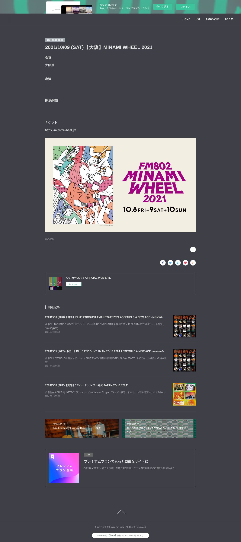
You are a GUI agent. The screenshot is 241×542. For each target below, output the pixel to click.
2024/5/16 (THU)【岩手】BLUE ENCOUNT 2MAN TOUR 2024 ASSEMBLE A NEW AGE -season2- (104, 317)
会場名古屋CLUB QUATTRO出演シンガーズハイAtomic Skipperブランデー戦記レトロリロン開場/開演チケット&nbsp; (105, 392)
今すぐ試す (162, 6)
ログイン (185, 6)
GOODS (229, 19)
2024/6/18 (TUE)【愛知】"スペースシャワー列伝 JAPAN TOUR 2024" (86, 385)
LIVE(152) (49, 239)
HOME (186, 19)
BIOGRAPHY (212, 19)
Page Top (120, 512)
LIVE (197, 19)
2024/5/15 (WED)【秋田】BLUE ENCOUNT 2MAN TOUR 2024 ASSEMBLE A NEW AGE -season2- (104, 351)
